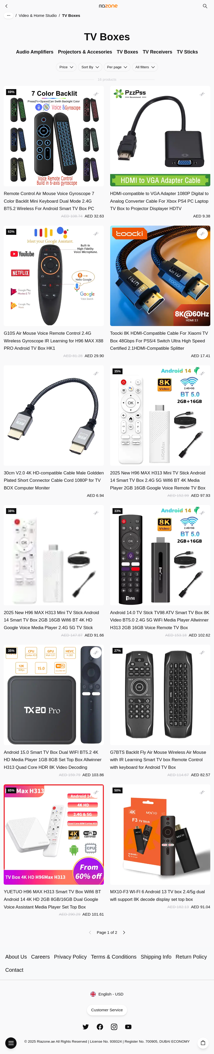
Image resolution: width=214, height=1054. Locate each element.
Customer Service (107, 1010)
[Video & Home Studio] (6, 6)
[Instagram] (114, 1027)
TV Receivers (157, 52)
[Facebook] (100, 1027)
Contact (14, 970)
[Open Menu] (11, 1043)
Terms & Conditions (113, 957)
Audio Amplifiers (34, 52)
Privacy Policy (70, 957)
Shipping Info (156, 957)
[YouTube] (128, 1027)
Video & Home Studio (38, 15)
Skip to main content (25, 10)
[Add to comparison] (95, 94)
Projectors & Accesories (85, 52)
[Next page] (124, 932)
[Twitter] (85, 1027)
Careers (40, 957)
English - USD (107, 994)
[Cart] (203, 1043)
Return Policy (191, 957)
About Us (16, 957)
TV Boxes (127, 52)
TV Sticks (187, 52)
